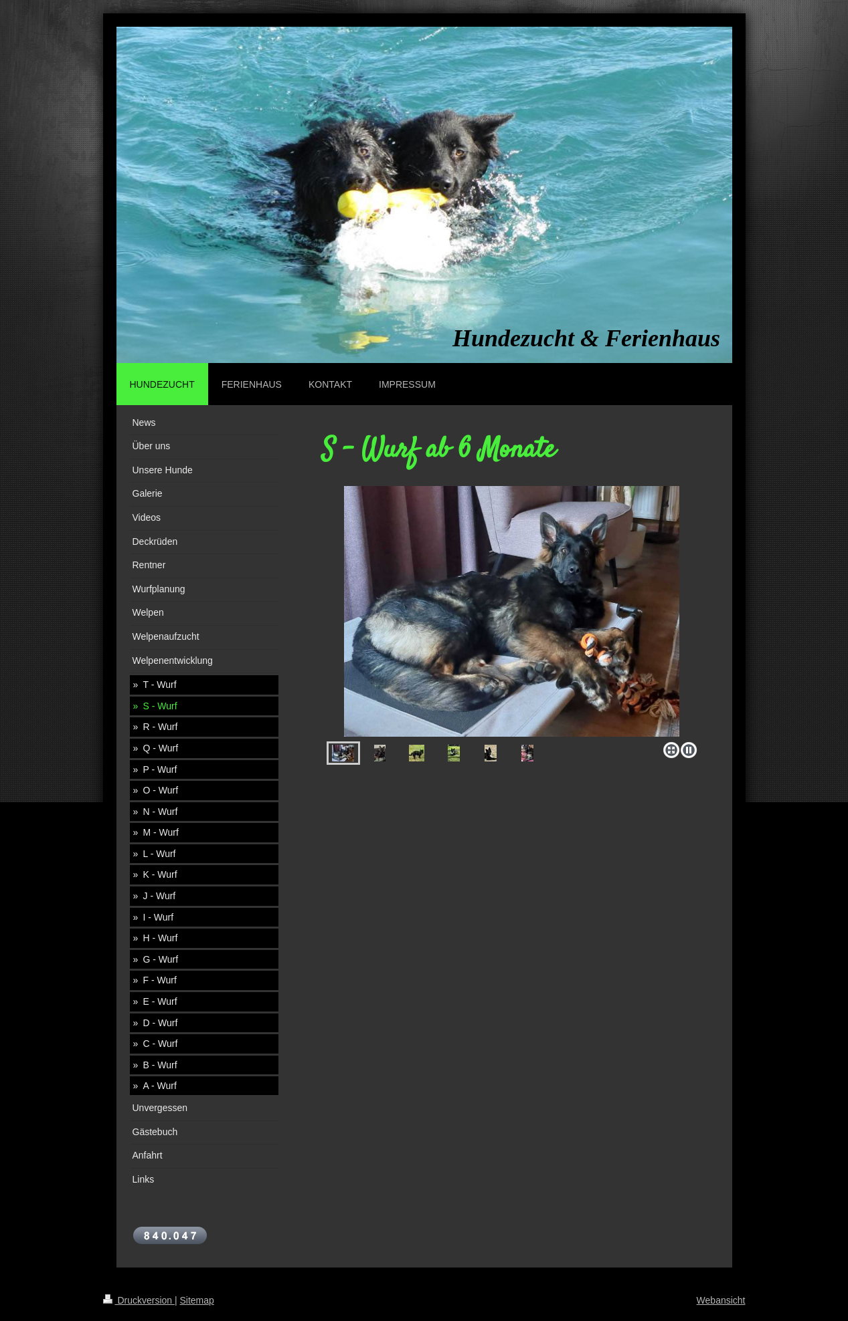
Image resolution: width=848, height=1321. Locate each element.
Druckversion (139, 1300)
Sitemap (197, 1300)
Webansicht (721, 1300)
